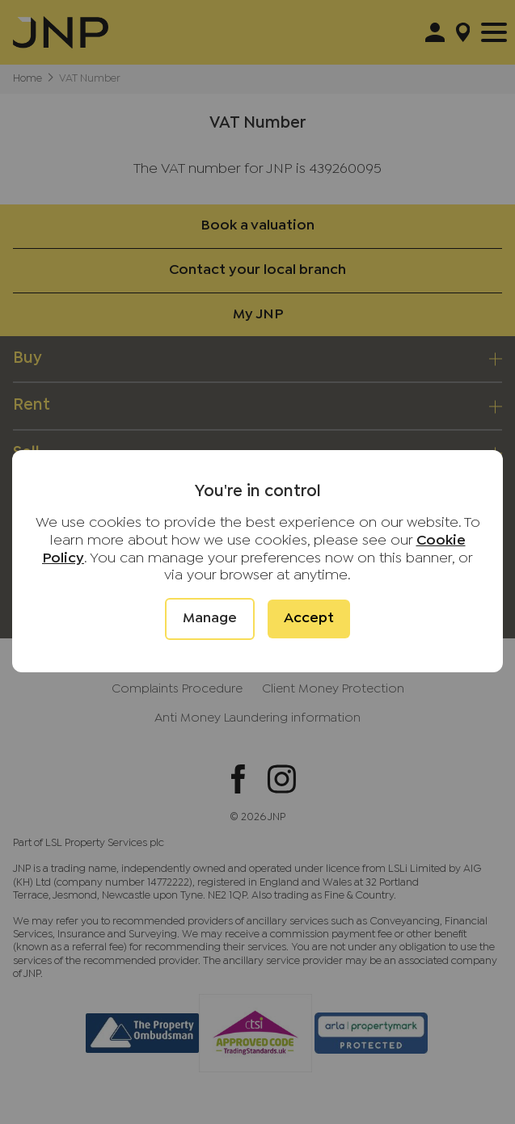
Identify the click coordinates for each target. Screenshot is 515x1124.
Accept (309, 619)
